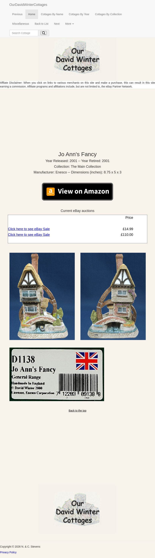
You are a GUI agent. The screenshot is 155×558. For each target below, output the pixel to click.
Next (57, 23)
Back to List (41, 23)
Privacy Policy (8, 552)
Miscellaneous (20, 23)
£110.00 (126, 235)
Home (31, 14)
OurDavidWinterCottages (28, 5)
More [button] (69, 23)
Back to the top (77, 410)
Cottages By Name (52, 14)
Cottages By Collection (108, 14)
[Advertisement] (77, 116)
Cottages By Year (79, 14)
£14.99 (127, 229)
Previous (17, 14)
